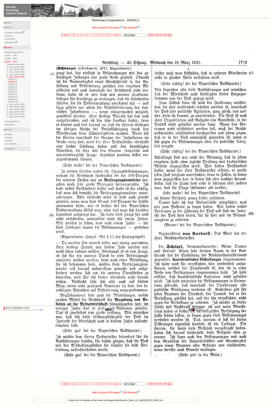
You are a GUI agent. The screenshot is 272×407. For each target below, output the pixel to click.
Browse (8, 47)
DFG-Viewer (115, 27)
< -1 (86, 35)
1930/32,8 (12, 97)
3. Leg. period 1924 (16, 72)
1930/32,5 (12, 89)
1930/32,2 (12, 82)
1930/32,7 (12, 94)
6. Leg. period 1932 (16, 104)
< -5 (80, 35)
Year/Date (10, 39)
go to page (129, 35)
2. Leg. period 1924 (16, 69)
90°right (168, 35)
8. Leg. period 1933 (16, 109)
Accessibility (11, 144)
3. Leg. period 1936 (16, 114)
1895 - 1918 (11, 58)
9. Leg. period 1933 (16, 112)
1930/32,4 (12, 87)
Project (8, 134)
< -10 (73, 35)
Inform (8, 129)
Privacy (9, 140)
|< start (65, 35)
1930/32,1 (12, 79)
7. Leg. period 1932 (16, 106)
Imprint (8, 137)
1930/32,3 (12, 84)
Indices (9, 36)
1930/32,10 (13, 101)
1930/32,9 (12, 99)
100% (151, 35)
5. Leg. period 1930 (16, 77)
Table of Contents (100, 27)
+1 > (94, 35)
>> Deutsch (9, 149)
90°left (158, 35)
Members (11, 42)
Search (8, 27)
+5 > (101, 35)
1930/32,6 (12, 92)
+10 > (108, 35)
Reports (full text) (15, 32)
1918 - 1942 (11, 61)
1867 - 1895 (11, 55)
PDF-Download (131, 27)
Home (8, 23)
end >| (117, 35)
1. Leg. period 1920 (16, 67)
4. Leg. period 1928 (16, 74)
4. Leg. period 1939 (16, 116)
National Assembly (15, 64)
